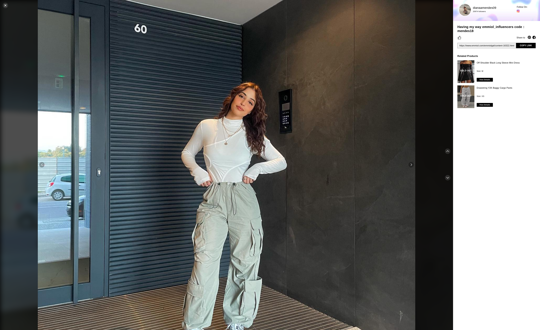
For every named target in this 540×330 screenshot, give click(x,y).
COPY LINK (526, 45)
